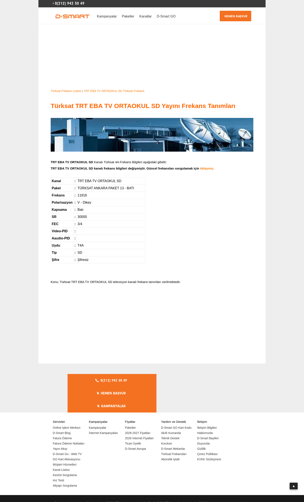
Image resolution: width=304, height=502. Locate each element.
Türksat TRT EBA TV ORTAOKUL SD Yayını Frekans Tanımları (143, 105)
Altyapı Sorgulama (65, 460)
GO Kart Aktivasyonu (66, 433)
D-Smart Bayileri (208, 412)
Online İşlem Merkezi (66, 402)
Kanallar (145, 16)
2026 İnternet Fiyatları (139, 412)
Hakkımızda (205, 407)
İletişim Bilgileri (207, 402)
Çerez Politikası (207, 428)
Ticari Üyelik (133, 417)
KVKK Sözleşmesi (209, 433)
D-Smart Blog (62, 407)
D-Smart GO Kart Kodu (176, 402)
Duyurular (203, 417)
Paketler (128, 16)
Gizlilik (201, 423)
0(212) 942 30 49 (69, 3)
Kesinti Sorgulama (65, 449)
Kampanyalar (107, 16)
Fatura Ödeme (62, 412)
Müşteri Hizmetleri (64, 439)
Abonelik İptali (170, 433)
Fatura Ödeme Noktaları (68, 417)
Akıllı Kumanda (171, 407)
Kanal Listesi (61, 444)
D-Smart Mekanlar (173, 423)
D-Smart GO (166, 16)
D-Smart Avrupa (135, 423)
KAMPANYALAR (209, 380)
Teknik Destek (170, 412)
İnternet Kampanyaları (103, 407)
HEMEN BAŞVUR (236, 16)
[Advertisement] (152, 56)
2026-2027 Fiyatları (138, 407)
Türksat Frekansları (174, 428)
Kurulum (166, 417)
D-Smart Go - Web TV (67, 428)
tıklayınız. (207, 168)
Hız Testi (58, 454)
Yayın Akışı (60, 423)
